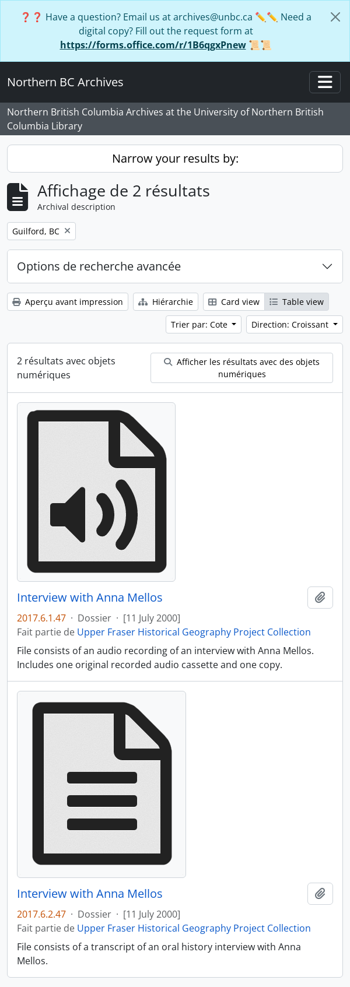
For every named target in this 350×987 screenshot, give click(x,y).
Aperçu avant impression (67, 301)
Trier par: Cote (200, 324)
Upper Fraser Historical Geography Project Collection (194, 632)
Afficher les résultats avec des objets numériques (242, 368)
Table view (297, 301)
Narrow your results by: (175, 158)
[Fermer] (335, 17)
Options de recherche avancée (99, 266)
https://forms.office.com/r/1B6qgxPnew (153, 44)
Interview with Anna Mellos (90, 598)
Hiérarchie (165, 301)
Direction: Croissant (291, 324)
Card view (234, 301)
